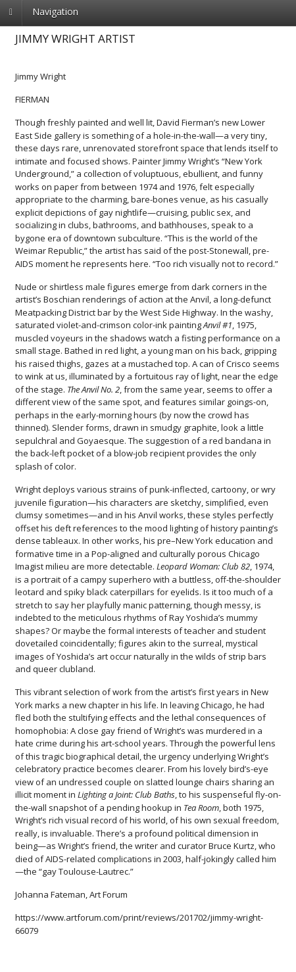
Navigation (55, 11)
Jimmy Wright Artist (75, 38)
